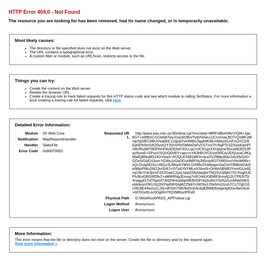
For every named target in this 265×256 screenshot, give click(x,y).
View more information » (36, 244)
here (117, 100)
